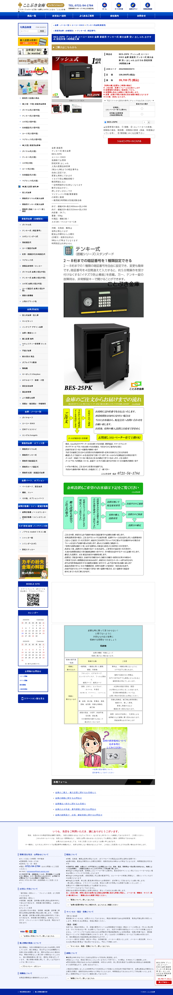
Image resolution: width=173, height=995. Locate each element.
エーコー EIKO (78, 25)
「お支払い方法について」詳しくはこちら (37, 936)
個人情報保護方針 (41, 992)
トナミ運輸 (23, 676)
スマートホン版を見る (33, 699)
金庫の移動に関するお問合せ (67, 798)
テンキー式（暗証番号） (87, 31)
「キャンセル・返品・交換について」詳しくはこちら (89, 946)
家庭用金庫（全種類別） (65, 31)
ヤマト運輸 (23, 680)
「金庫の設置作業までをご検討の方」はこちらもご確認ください (93, 905)
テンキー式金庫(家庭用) (96, 25)
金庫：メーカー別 (62, 25)
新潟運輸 (23, 685)
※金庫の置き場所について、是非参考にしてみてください (103, 769)
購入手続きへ (164, 982)
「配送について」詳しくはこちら (81, 900)
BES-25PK (112, 122)
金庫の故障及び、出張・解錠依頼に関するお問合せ (77, 815)
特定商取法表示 (25, 992)
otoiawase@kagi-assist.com (38, 871)
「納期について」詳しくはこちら (81, 978)
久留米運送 (23, 689)
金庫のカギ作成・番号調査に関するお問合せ (74, 809)
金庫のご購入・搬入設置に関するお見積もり (74, 793)
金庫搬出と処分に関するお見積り (69, 804)
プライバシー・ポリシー (31, 966)
